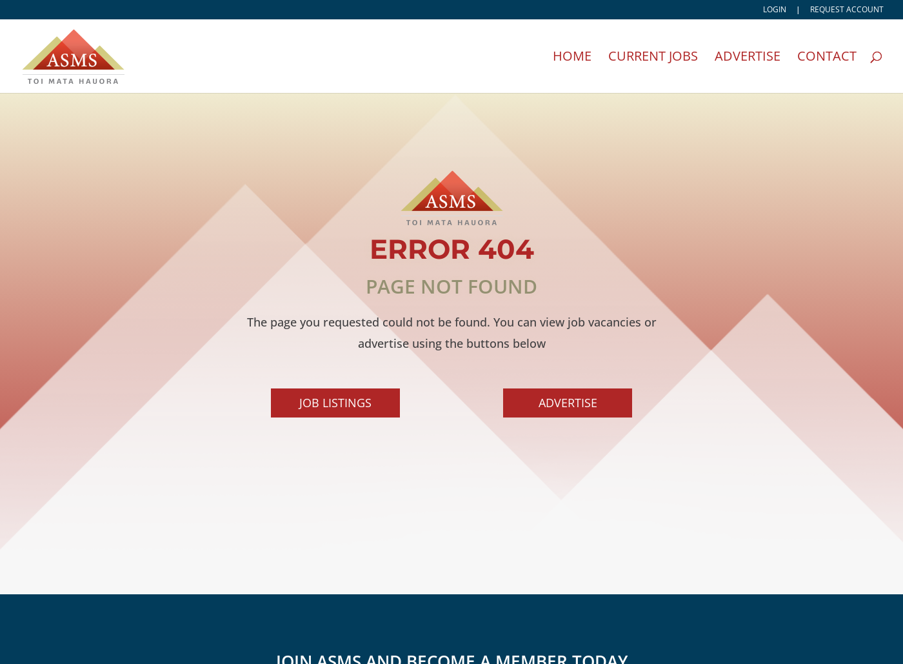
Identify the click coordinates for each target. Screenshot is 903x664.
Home (572, 58)
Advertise (747, 58)
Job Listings (338, 408)
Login (774, 10)
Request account (847, 10)
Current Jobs (653, 58)
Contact (827, 58)
